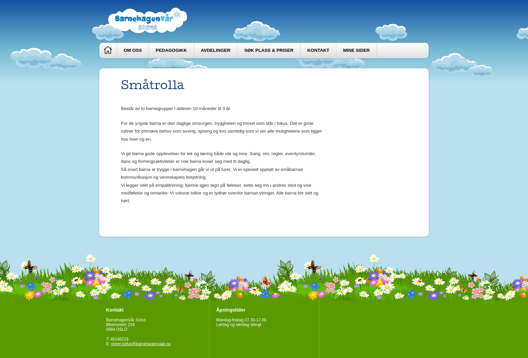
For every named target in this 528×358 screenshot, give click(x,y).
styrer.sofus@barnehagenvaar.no (141, 344)
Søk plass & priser (268, 50)
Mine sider (356, 50)
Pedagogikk (171, 50)
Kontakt (318, 50)
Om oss (133, 50)
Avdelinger (215, 50)
